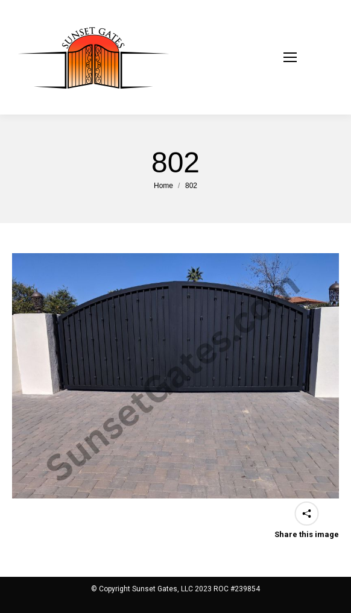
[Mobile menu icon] (305, 57)
